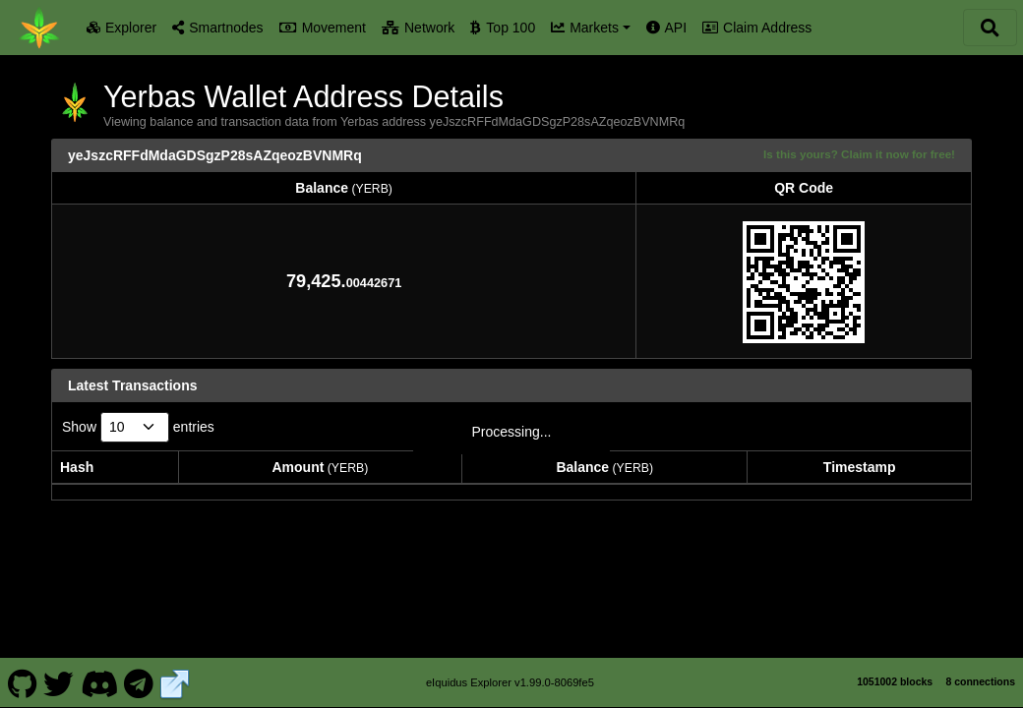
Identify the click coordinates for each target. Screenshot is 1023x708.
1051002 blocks (895, 672)
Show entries (138, 427)
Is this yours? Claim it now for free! (859, 154)
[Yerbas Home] (39, 27)
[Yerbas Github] (22, 672)
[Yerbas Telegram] (139, 672)
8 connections (980, 672)
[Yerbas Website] (175, 672)
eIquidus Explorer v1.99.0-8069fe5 (510, 672)
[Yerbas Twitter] (59, 672)
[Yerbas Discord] (99, 672)
